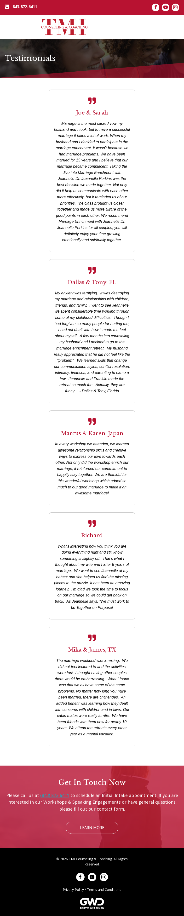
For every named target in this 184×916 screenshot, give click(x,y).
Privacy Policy (73, 889)
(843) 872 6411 (54, 795)
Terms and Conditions (104, 889)
